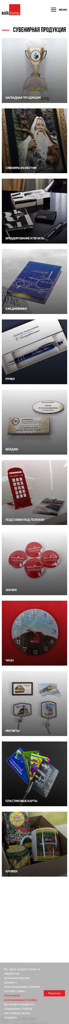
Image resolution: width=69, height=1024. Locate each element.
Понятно (54, 993)
